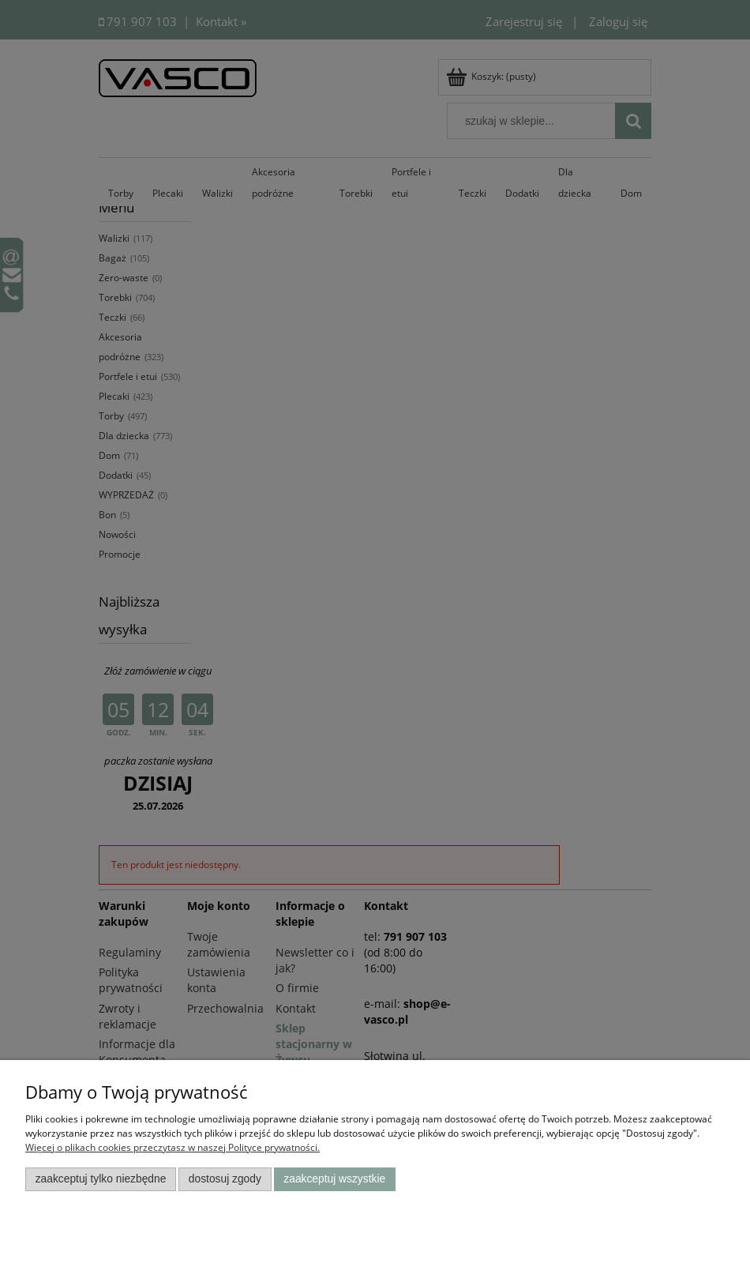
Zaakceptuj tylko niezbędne (101, 1179)
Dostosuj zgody (225, 1179)
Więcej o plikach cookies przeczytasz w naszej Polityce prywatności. (172, 1147)
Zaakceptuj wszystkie (334, 1179)
